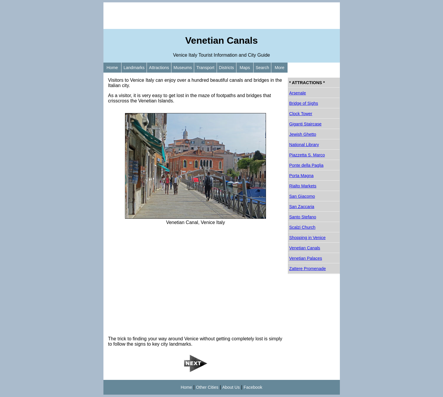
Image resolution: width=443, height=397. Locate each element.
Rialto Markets (303, 186)
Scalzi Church (302, 227)
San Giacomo (302, 196)
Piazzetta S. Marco (307, 155)
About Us (231, 387)
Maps (244, 67)
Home (112, 67)
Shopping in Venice (307, 237)
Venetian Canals (304, 248)
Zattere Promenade (307, 268)
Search (262, 67)
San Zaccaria (301, 206)
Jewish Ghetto (302, 134)
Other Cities (207, 387)
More (279, 67)
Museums (182, 67)
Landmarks (134, 67)
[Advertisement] (221, 15)
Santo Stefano (302, 217)
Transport (205, 67)
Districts (226, 67)
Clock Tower (300, 113)
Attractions (159, 67)
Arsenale (297, 93)
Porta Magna (301, 175)
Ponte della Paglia (306, 165)
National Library (304, 144)
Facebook (253, 387)
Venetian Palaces (305, 258)
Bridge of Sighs (303, 103)
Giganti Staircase (305, 124)
